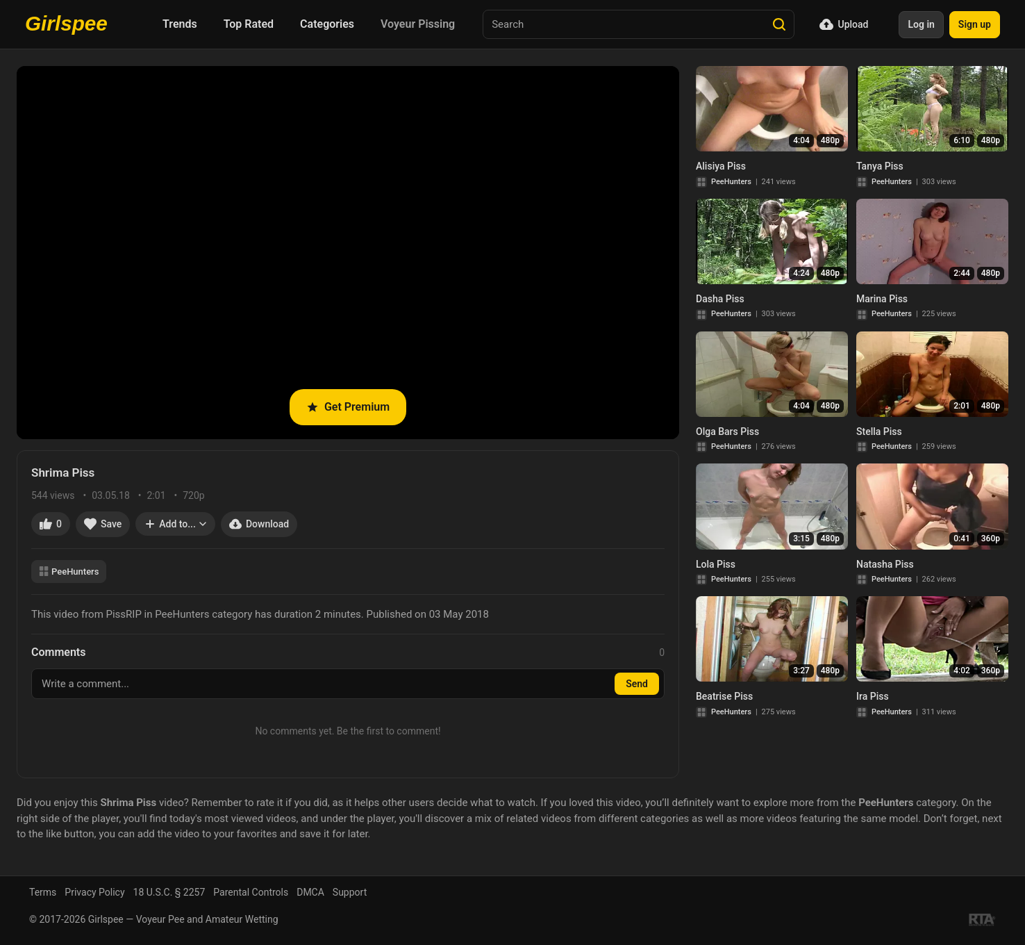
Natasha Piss (885, 564)
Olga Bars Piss (727, 431)
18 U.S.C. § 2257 (169, 892)
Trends (179, 24)
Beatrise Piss (724, 696)
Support (350, 892)
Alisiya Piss (721, 166)
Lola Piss (715, 564)
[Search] (779, 24)
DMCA (310, 892)
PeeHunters (69, 571)
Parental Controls (250, 892)
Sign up (974, 24)
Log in (921, 24)
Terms (42, 892)
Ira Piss (872, 696)
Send (637, 683)
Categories (327, 24)
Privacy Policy (94, 892)
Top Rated (249, 24)
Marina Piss (882, 298)
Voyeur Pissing (418, 24)
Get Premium (348, 406)
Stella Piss (879, 431)
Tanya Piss (879, 166)
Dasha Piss (720, 298)
